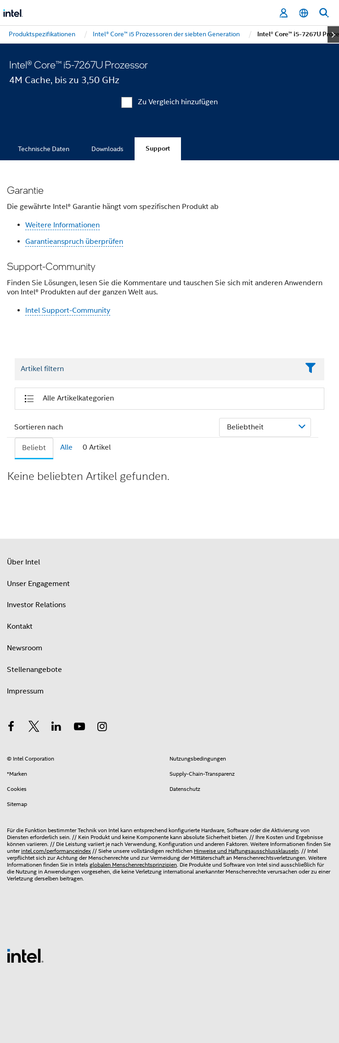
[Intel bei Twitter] (34, 728)
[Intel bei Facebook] (11, 728)
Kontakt (20, 626)
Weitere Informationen (62, 225)
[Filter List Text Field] (157, 369)
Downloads (107, 149)
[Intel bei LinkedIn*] (56, 728)
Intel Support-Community (67, 310)
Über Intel (23, 562)
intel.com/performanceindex (56, 850)
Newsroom (24, 648)
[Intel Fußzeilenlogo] (25, 955)
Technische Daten (43, 149)
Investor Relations (36, 604)
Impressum (25, 691)
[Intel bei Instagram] (102, 728)
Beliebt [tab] (34, 447)
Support (158, 148)
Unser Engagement (38, 583)
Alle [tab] (66, 447)
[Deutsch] (304, 13)
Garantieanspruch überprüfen (74, 241)
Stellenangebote (34, 669)
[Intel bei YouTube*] (79, 728)
